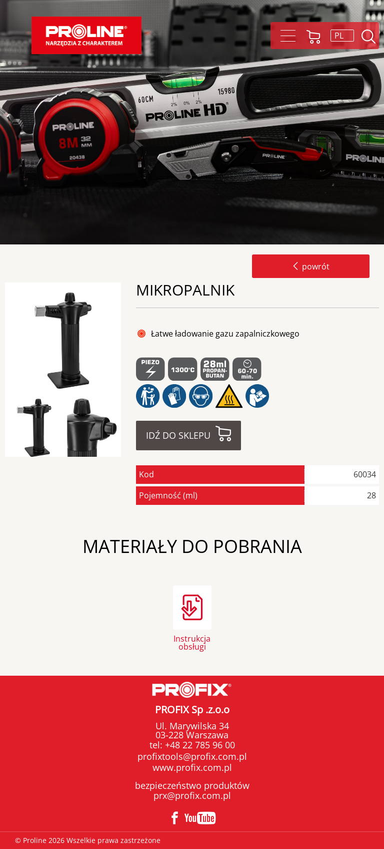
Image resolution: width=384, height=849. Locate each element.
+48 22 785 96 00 (198, 745)
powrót (311, 266)
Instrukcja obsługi (192, 642)
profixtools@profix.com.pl (192, 756)
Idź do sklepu (178, 435)
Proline (86, 35)
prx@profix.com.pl (192, 795)
